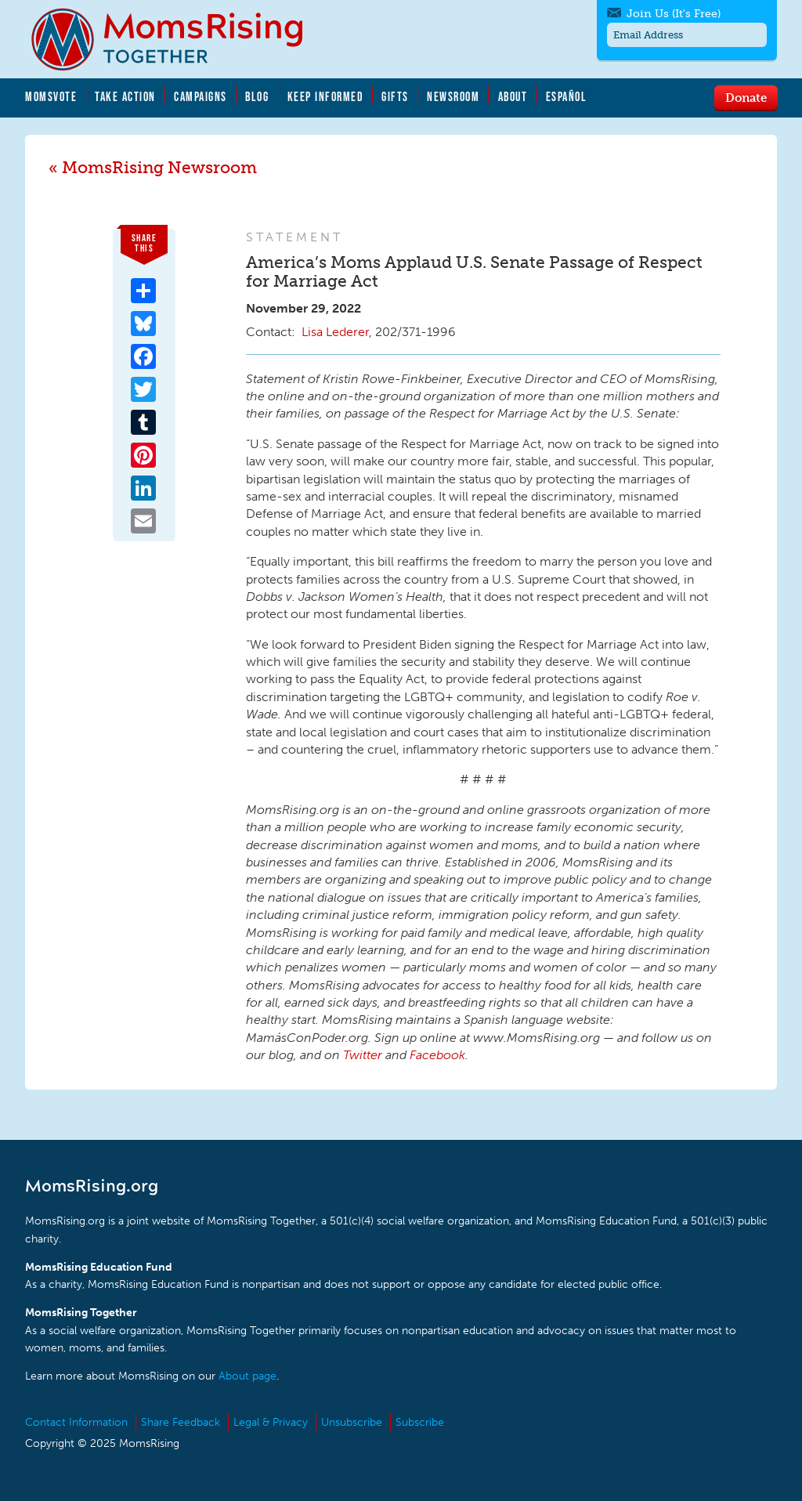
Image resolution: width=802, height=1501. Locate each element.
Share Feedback (180, 1422)
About (513, 96)
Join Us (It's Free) (674, 13)
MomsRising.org (178, 39)
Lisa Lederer (335, 331)
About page (247, 1376)
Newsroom (453, 96)
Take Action (125, 96)
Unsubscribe (351, 1422)
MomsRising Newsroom (159, 167)
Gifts (395, 96)
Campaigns (200, 96)
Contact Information (76, 1422)
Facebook (437, 1054)
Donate (746, 97)
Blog (257, 96)
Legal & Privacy (270, 1422)
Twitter (362, 1054)
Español (566, 96)
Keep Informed (325, 96)
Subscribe (420, 1422)
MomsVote (51, 96)
